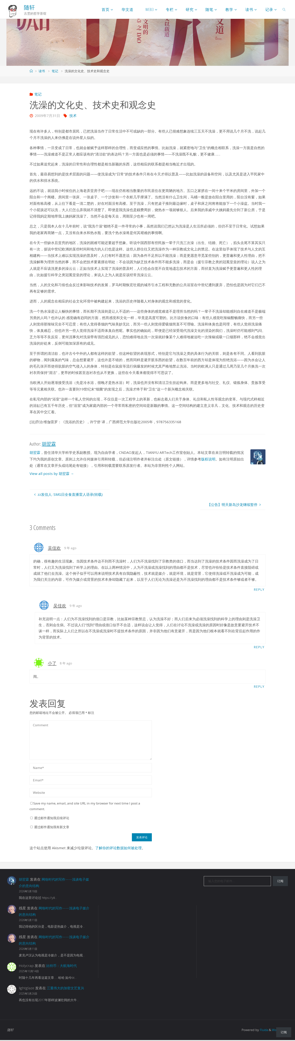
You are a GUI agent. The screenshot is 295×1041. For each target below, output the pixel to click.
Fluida (262, 1031)
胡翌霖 (35, 452)
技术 (73, 115)
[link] (284, 9)
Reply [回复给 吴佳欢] (259, 590)
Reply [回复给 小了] (259, 687)
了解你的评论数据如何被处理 (118, 848)
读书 (42, 71)
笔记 (55, 71)
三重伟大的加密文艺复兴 (66, 989)
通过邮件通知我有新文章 (51, 828)
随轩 (29, 7)
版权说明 (208, 459)
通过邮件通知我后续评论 (51, 819)
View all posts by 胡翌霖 (52, 473)
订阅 (280, 882)
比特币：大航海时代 (62, 966)
